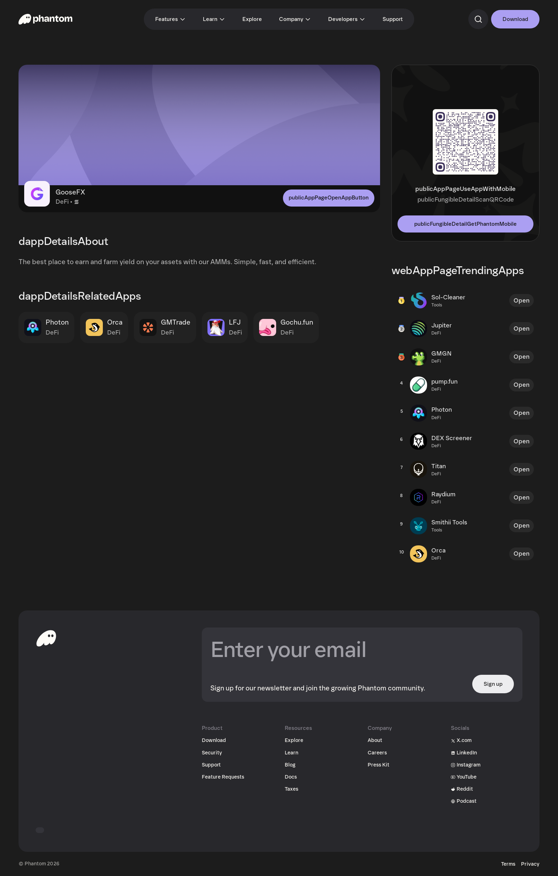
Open (522, 300)
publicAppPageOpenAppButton (329, 197)
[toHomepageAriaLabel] (46, 638)
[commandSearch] (478, 19)
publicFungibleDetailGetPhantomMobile (465, 224)
